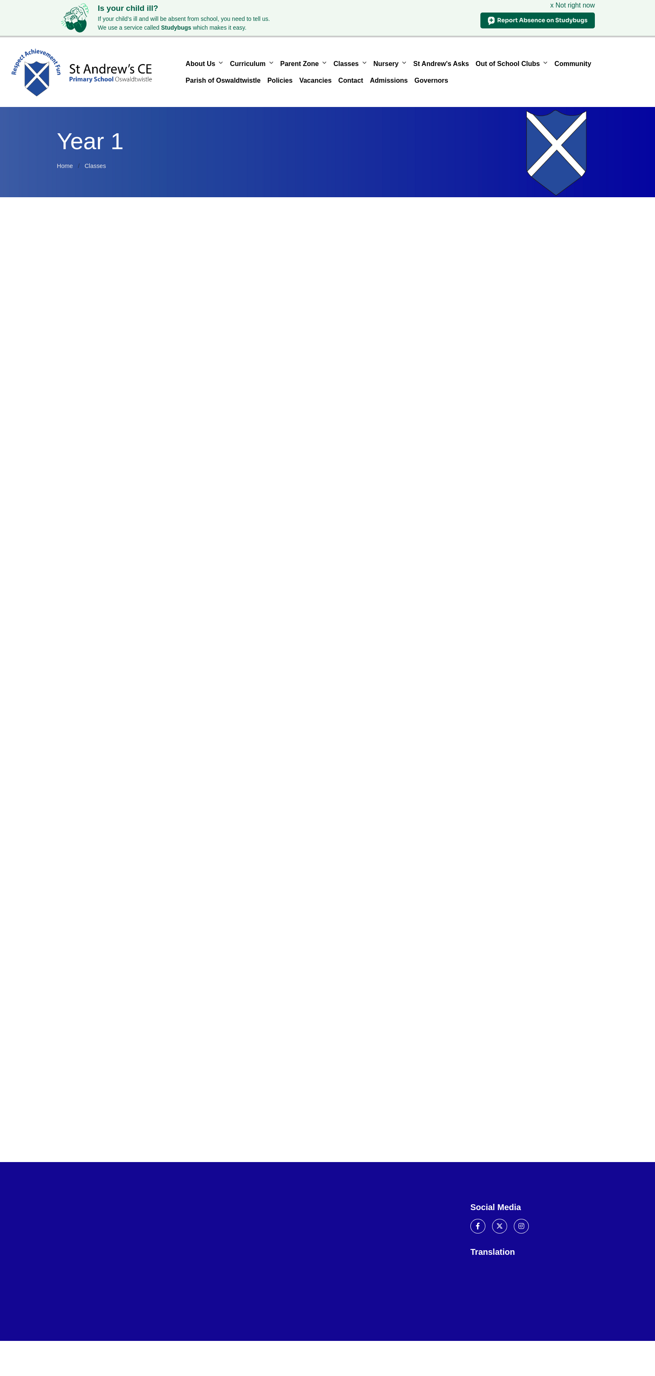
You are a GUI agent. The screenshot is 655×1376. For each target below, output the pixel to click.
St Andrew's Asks (441, 63)
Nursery (386, 63)
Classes (346, 63)
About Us (200, 63)
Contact (350, 80)
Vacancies (315, 80)
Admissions (389, 80)
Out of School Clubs (508, 63)
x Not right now (572, 5)
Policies (279, 80)
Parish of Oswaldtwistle (223, 80)
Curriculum (247, 63)
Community (572, 63)
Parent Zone (299, 63)
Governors (431, 80)
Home (65, 166)
